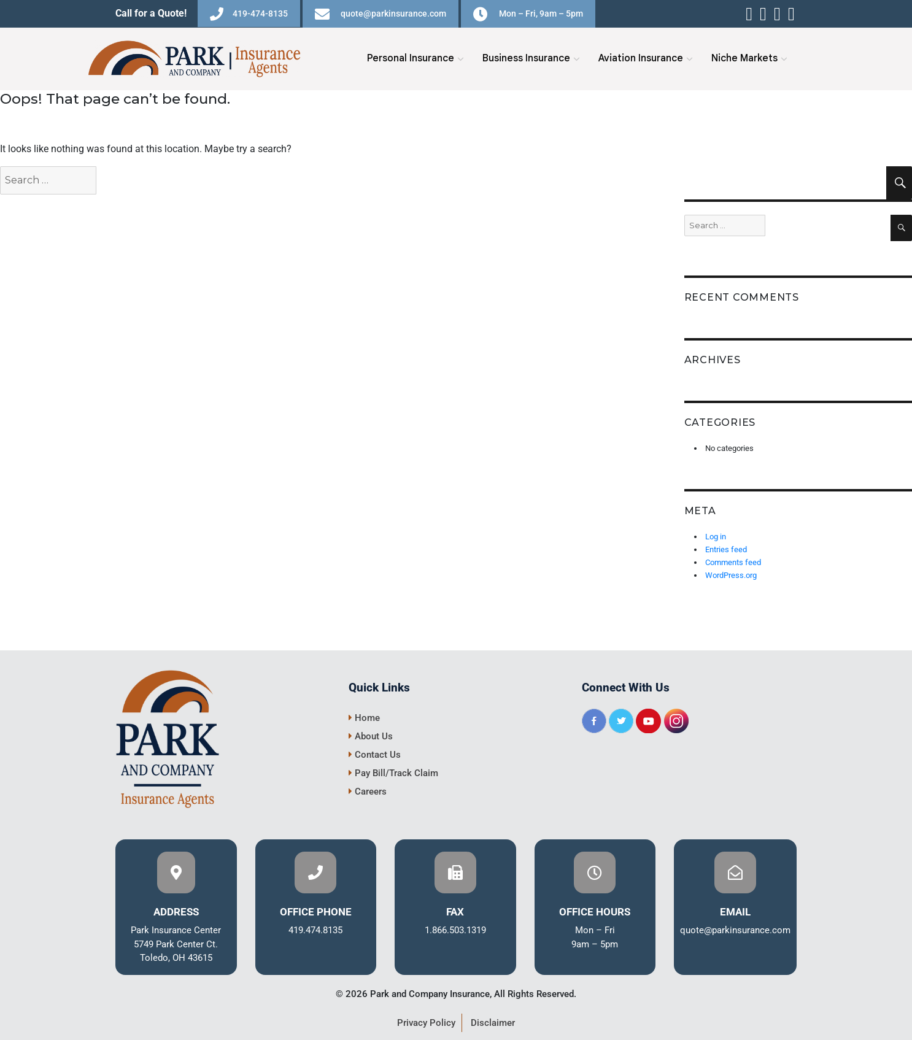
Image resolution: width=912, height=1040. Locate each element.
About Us (371, 736)
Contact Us (375, 754)
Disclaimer (493, 1022)
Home (364, 717)
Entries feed (726, 549)
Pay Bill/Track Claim (393, 773)
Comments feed (733, 562)
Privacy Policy (426, 1022)
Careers (368, 791)
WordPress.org (731, 575)
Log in (715, 536)
